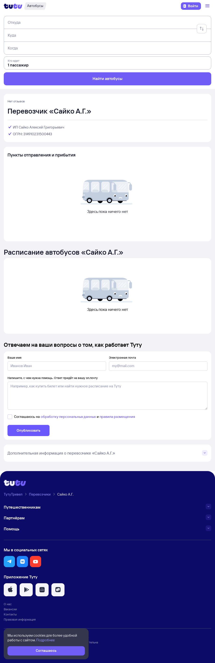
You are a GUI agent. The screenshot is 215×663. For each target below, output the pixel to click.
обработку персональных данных (68, 416)
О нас (8, 604)
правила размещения (117, 416)
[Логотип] (13, 6)
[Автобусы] (35, 6)
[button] (9, 561)
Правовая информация (20, 619)
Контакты (10, 614)
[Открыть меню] (208, 6)
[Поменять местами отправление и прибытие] (202, 28)
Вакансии (10, 609)
